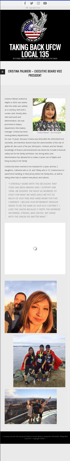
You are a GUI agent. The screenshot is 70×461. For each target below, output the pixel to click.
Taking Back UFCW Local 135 (35, 50)
